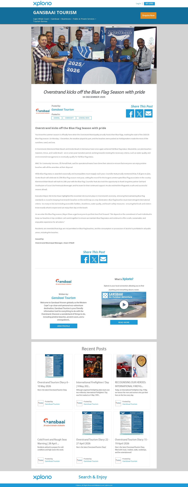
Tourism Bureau (41, 21)
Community (69, 118)
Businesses (70, 19)
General (57, 118)
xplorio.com (108, 485)
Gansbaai (57, 19)
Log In (138, 3)
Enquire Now (148, 16)
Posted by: (55, 106)
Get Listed (149, 4)
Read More (123, 322)
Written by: (63, 294)
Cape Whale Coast (42, 19)
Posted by (49, 401)
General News (84, 118)
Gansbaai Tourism (59, 12)
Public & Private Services (90, 19)
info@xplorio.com (99, 485)
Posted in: (55, 114)
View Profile (63, 325)
